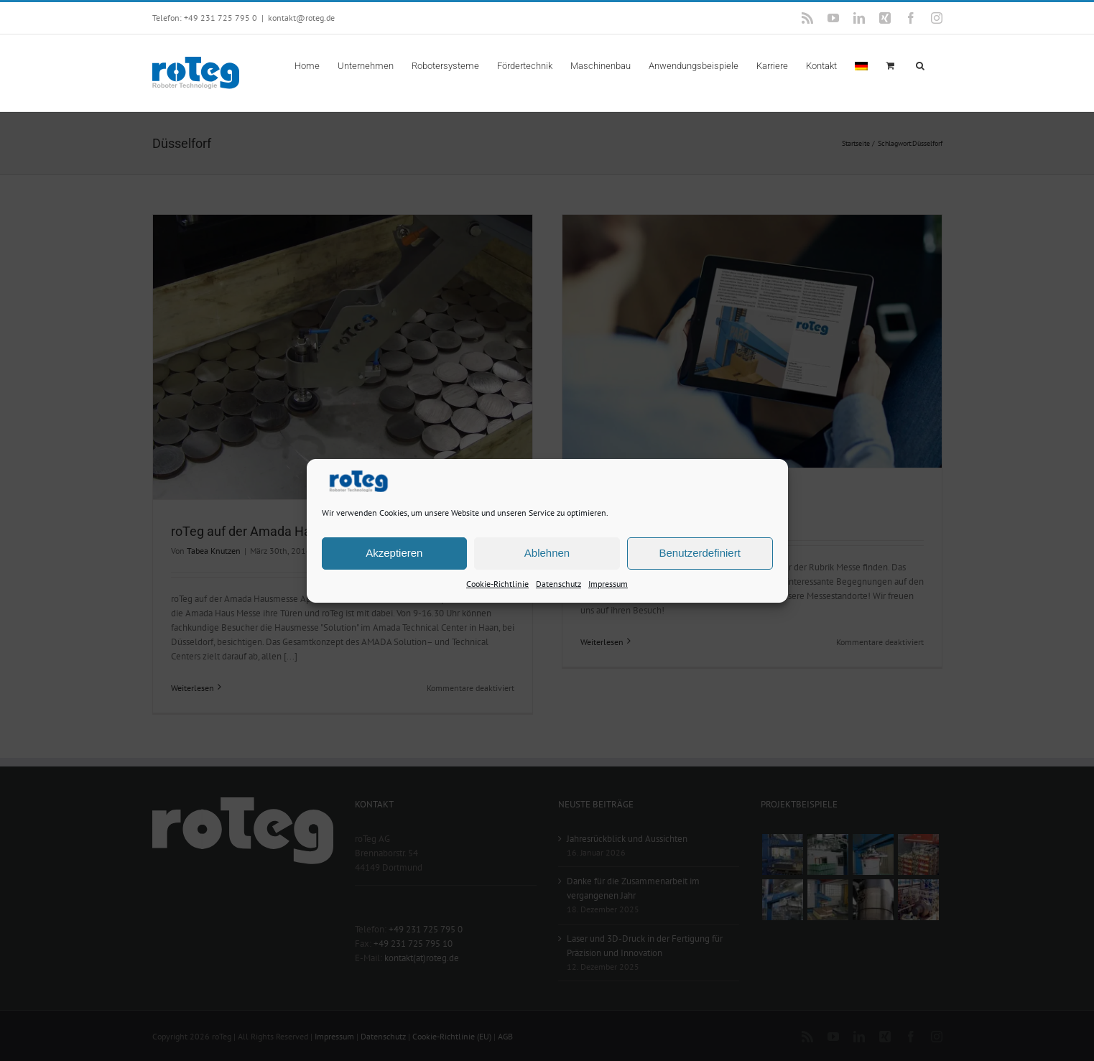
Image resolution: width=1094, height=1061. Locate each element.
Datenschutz (558, 583)
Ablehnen (547, 553)
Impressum (608, 583)
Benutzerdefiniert (699, 553)
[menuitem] (861, 64)
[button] (920, 64)
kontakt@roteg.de (301, 17)
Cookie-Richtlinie (497, 583)
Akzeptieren (394, 553)
